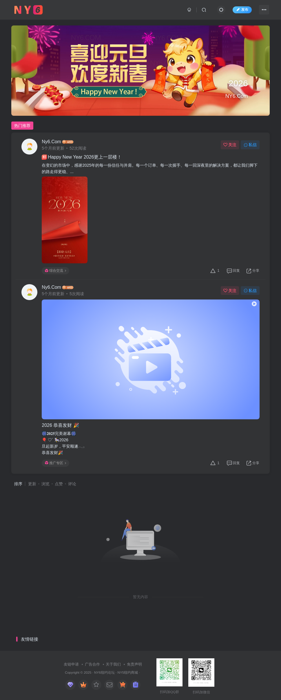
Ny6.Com (51, 141)
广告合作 (92, 664)
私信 (250, 144)
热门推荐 (22, 125)
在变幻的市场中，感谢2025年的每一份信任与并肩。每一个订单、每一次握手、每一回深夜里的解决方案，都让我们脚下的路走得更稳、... (150, 168)
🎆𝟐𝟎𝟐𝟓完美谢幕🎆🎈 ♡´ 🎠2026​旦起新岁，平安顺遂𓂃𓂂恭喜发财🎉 (63, 443)
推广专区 (55, 463)
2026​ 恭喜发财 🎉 (60, 425)
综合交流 (55, 271)
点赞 (59, 484)
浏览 (45, 484)
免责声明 (134, 664)
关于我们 (113, 664)
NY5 (120, 672)
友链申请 (71, 664)
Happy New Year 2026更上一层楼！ (82, 157)
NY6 (97, 672)
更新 (32, 484)
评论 (72, 484)
